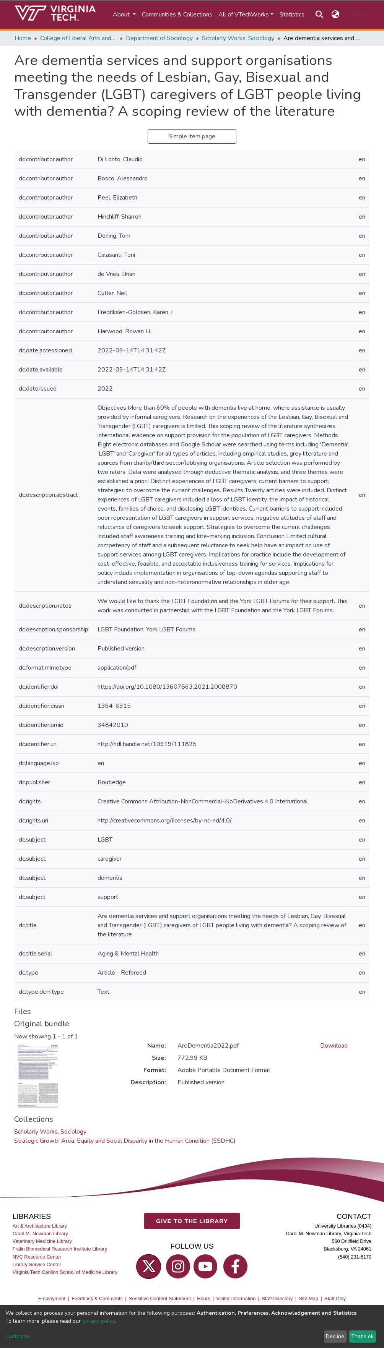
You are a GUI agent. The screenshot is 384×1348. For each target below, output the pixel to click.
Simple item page (192, 136)
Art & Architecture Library (40, 1226)
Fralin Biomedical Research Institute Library (60, 1249)
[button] (335, 14)
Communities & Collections (177, 14)
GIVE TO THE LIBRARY (192, 1221)
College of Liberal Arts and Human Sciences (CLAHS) (78, 38)
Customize (17, 1336)
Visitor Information (236, 1298)
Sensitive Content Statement (160, 1298)
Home (23, 38)
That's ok (362, 1336)
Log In (356, 14)
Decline (335, 1336)
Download (334, 1045)
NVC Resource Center (37, 1257)
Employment (51, 1298)
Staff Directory (277, 1298)
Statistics (292, 14)
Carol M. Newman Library (40, 1233)
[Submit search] (319, 14)
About (122, 14)
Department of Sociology (159, 38)
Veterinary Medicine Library (42, 1241)
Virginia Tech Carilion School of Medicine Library (65, 1272)
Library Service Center (37, 1264)
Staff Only (335, 1298)
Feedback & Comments (97, 1298)
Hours (203, 1298)
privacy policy (98, 1321)
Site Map (308, 1298)
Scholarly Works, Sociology (238, 38)
